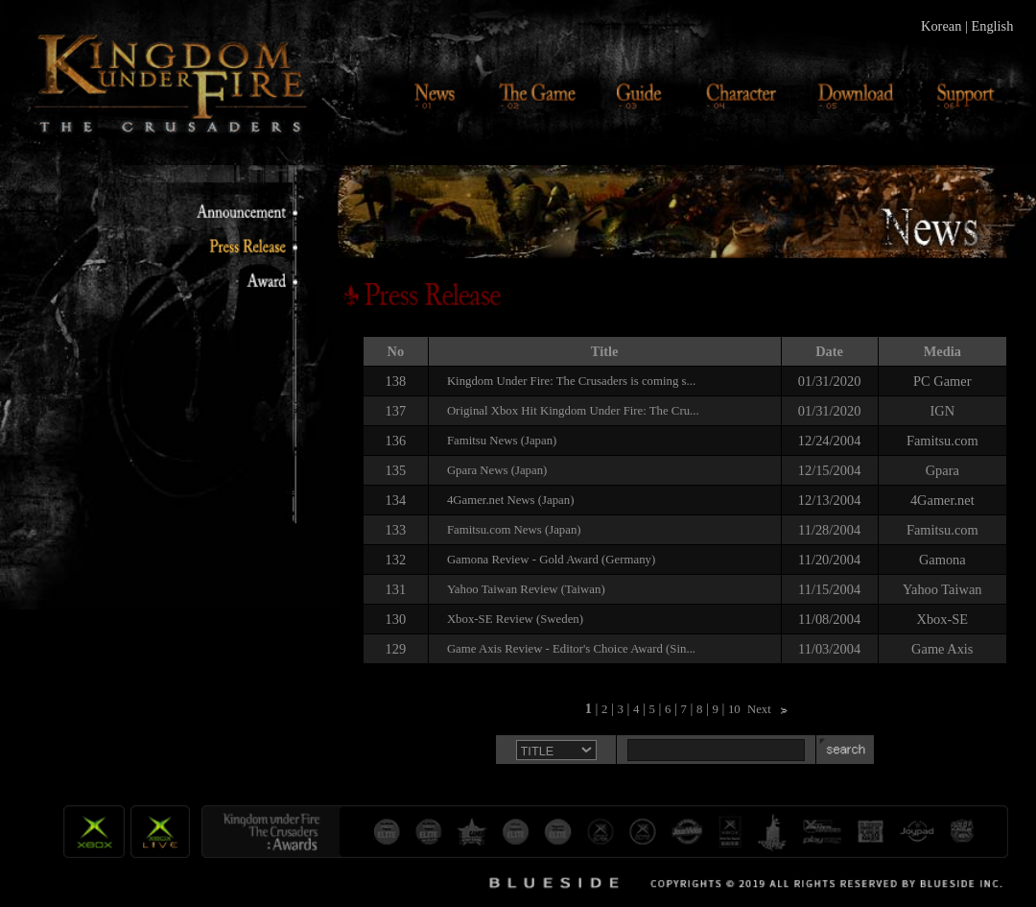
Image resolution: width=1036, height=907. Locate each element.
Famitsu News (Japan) (501, 440)
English (992, 26)
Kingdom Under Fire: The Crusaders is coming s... (571, 381)
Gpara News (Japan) (497, 470)
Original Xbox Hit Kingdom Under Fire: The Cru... (573, 411)
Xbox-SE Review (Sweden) (515, 619)
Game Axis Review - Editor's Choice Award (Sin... (571, 649)
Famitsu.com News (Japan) (514, 530)
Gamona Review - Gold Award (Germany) (551, 559)
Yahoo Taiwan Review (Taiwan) (526, 589)
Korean (941, 26)
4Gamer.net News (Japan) (511, 500)
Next (759, 709)
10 (734, 709)
